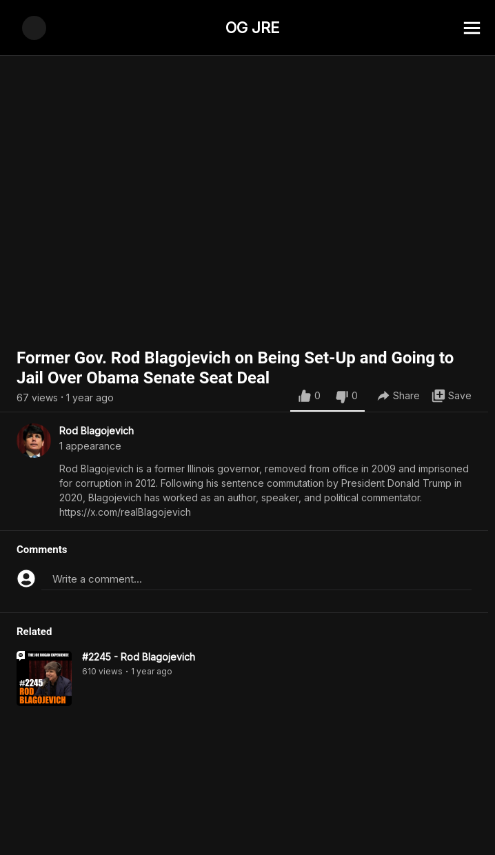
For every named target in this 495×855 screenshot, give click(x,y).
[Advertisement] (247, 824)
